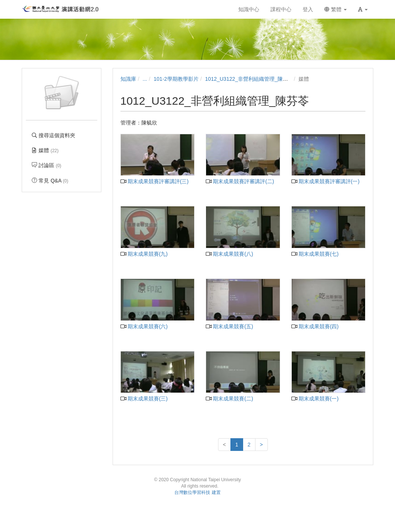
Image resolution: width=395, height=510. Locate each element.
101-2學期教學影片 (176, 79)
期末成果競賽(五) (229, 326)
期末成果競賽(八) (229, 254)
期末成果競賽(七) (315, 254)
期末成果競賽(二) (229, 399)
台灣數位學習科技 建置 (197, 492)
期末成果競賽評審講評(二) (240, 181)
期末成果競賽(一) (315, 399)
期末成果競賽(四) (315, 326)
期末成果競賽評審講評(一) (325, 181)
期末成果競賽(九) (144, 254)
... (145, 79)
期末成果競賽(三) (144, 399)
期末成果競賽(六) (144, 326)
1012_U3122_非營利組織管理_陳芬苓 (249, 79)
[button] (362, 9)
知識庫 (128, 79)
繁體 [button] (335, 9)
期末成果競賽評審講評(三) (154, 181)
